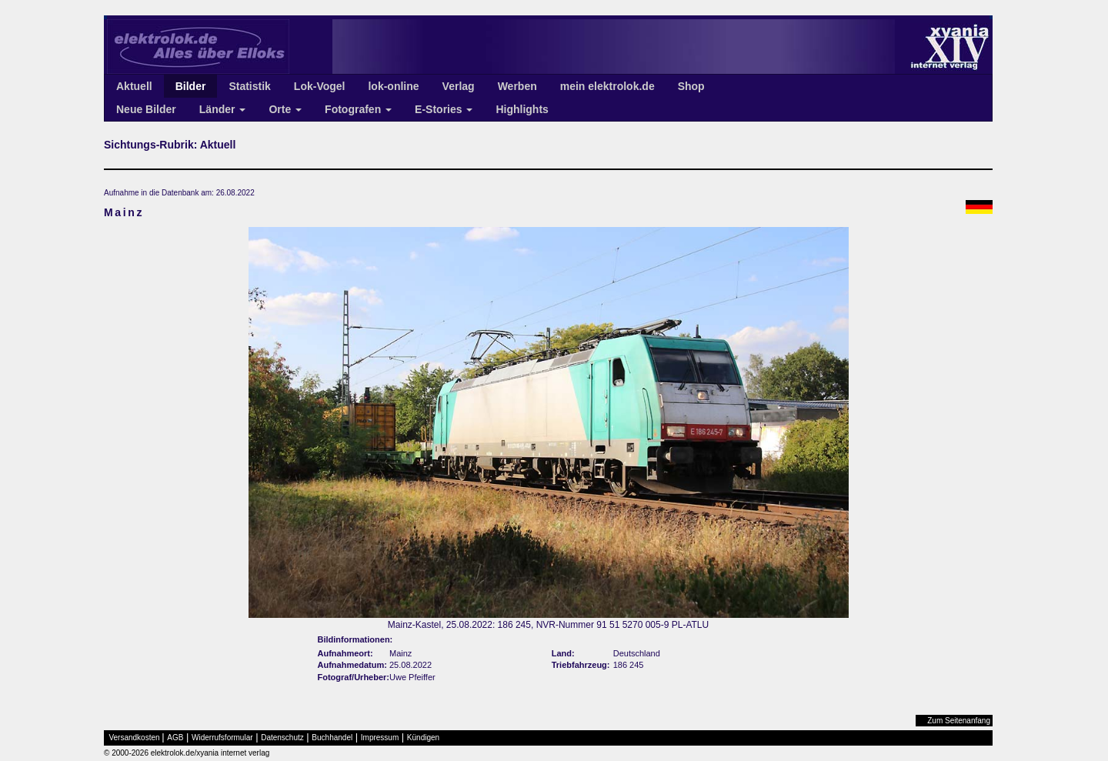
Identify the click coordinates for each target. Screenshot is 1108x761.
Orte (285, 109)
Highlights (522, 109)
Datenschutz (282, 737)
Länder (222, 109)
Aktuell (134, 86)
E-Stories (443, 109)
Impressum (380, 737)
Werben (517, 86)
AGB (175, 737)
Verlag (458, 86)
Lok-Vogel (319, 86)
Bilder (190, 86)
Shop (691, 86)
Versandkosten (134, 737)
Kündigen (423, 737)
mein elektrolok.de (607, 86)
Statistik (249, 86)
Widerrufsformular (222, 737)
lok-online (393, 86)
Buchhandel (332, 737)
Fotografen (358, 109)
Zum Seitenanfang (958, 720)
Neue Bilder (146, 109)
